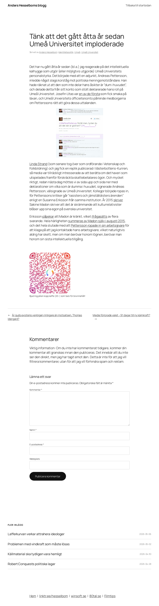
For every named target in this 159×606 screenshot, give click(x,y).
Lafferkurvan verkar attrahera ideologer (36, 534)
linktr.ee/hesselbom (53, 596)
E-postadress (37, 444)
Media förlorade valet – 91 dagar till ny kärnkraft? (121, 315)
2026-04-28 (145, 563)
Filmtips (110, 596)
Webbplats (35, 458)
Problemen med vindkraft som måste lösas (39, 544)
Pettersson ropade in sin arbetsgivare (98, 225)
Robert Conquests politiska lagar (31, 564)
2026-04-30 (145, 554)
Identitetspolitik (66, 52)
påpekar (48, 216)
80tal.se (95, 596)
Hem (33, 596)
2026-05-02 (145, 544)
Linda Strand (39, 164)
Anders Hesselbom (48, 52)
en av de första (89, 94)
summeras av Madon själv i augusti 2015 (96, 221)
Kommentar (36, 389)
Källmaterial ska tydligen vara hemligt (35, 554)
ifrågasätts (99, 216)
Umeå (77, 52)
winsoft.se (78, 596)
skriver (118, 200)
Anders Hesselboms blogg (27, 5)
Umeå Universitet (89, 52)
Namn (33, 429)
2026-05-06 (145, 534)
